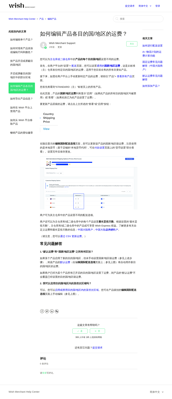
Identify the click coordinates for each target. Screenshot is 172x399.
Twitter (47, 311)
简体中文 (144, 6)
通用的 (108, 65)
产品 (41, 19)
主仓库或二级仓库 (60, 59)
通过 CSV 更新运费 (71, 236)
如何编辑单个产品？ (21, 39)
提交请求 (130, 6)
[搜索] (138, 18)
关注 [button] (132, 44)
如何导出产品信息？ (21, 98)
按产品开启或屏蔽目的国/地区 (21, 62)
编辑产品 (52, 19)
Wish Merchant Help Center (22, 19)
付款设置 (100, 147)
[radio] (80, 331)
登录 (44, 373)
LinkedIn (52, 311)
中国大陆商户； (86, 229)
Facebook (42, 311)
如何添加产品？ (151, 85)
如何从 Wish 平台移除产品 (21, 122)
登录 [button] (157, 6)
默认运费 (65, 262)
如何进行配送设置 (152, 45)
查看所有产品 (124, 76)
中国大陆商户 (106, 229)
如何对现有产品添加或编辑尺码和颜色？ (21, 50)
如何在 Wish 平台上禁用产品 (21, 109)
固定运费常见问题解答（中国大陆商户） (152, 65)
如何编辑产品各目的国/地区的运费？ (21, 88)
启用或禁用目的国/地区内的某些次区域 (77, 289)
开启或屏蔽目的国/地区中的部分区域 (20, 75)
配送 (74, 65)
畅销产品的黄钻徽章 (21, 132)
